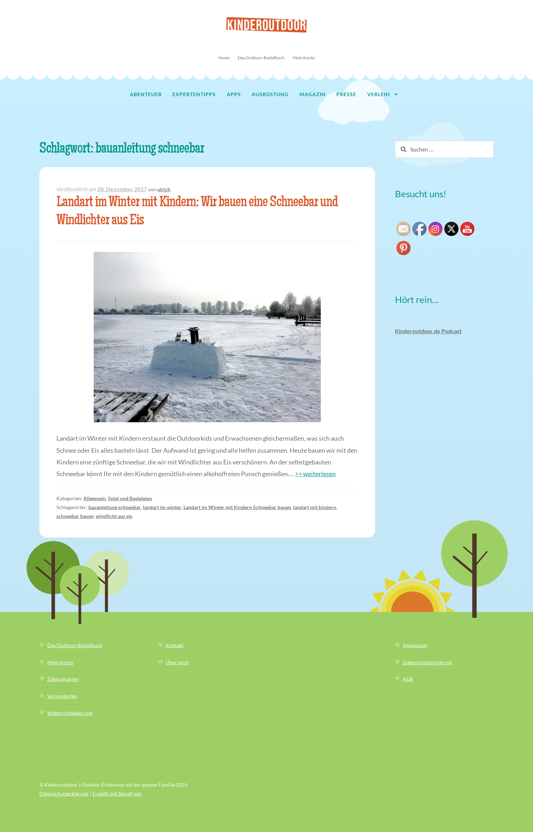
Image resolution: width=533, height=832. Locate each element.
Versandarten (62, 696)
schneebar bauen (75, 516)
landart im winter (162, 507)
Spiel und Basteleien (130, 498)
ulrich (163, 189)
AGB (408, 679)
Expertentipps (194, 94)
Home (224, 57)
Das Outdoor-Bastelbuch (261, 57)
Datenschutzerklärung (427, 662)
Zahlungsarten (63, 679)
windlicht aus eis (114, 516)
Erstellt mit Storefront (117, 793)
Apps (234, 94)
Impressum (415, 645)
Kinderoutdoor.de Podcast (428, 330)
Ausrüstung (270, 94)
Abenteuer (146, 94)
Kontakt (174, 645)
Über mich (177, 662)
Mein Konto (304, 57)
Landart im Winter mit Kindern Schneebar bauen (237, 507)
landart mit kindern (314, 507)
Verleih (378, 94)
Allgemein (94, 498)
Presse (346, 94)
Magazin (313, 94)
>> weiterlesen (315, 474)
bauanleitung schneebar (114, 507)
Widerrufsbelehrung (69, 713)
